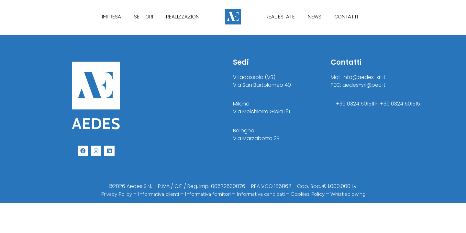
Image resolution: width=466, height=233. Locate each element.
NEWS (314, 17)
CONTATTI (346, 17)
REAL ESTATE (280, 17)
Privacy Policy (116, 194)
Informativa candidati (261, 194)
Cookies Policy (308, 194)
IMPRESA (111, 17)
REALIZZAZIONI (183, 17)
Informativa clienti (158, 194)
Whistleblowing (347, 194)
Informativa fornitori (208, 194)
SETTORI (143, 17)
